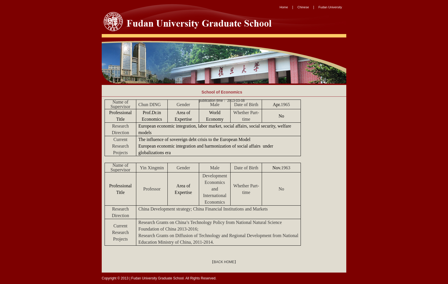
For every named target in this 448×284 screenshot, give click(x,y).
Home (284, 7)
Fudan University (330, 7)
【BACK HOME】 (224, 262)
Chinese (303, 7)
